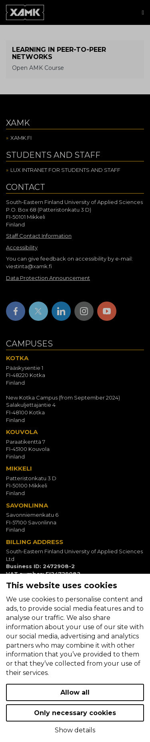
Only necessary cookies (75, 713)
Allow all (75, 692)
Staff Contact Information (39, 235)
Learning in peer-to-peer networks (59, 53)
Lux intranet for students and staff (65, 170)
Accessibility (22, 247)
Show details (75, 730)
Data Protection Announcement (48, 278)
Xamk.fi (21, 138)
